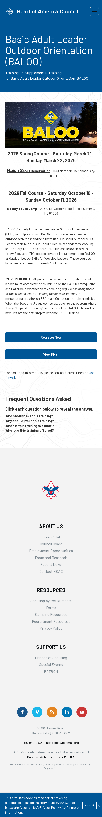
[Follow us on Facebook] (22, 712)
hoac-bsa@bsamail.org (62, 742)
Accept (89, 805)
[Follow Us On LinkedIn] (67, 712)
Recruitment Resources (51, 621)
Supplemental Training (43, 72)
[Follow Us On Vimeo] (37, 712)
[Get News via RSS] (52, 712)
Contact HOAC (51, 571)
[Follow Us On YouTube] (81, 712)
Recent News (51, 564)
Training (12, 72)
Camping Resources (51, 614)
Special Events (51, 664)
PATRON (51, 671)
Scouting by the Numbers (51, 600)
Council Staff (51, 537)
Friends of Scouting (51, 657)
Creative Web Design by (51, 757)
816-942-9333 (32, 742)
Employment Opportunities (51, 550)
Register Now (51, 337)
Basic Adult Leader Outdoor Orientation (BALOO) (50, 78)
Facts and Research (51, 557)
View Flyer (51, 354)
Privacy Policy (51, 628)
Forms (51, 607)
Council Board (51, 543)
